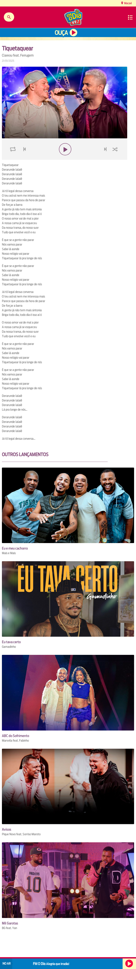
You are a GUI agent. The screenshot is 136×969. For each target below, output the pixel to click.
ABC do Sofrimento (15, 736)
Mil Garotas (10, 923)
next (106, 158)
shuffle (116, 158)
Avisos (6, 829)
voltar (23, 158)
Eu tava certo (11, 642)
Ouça (61, 32)
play (64, 158)
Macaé (128, 3)
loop (13, 158)
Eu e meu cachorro (15, 548)
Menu (130, 17)
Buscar (9, 17)
